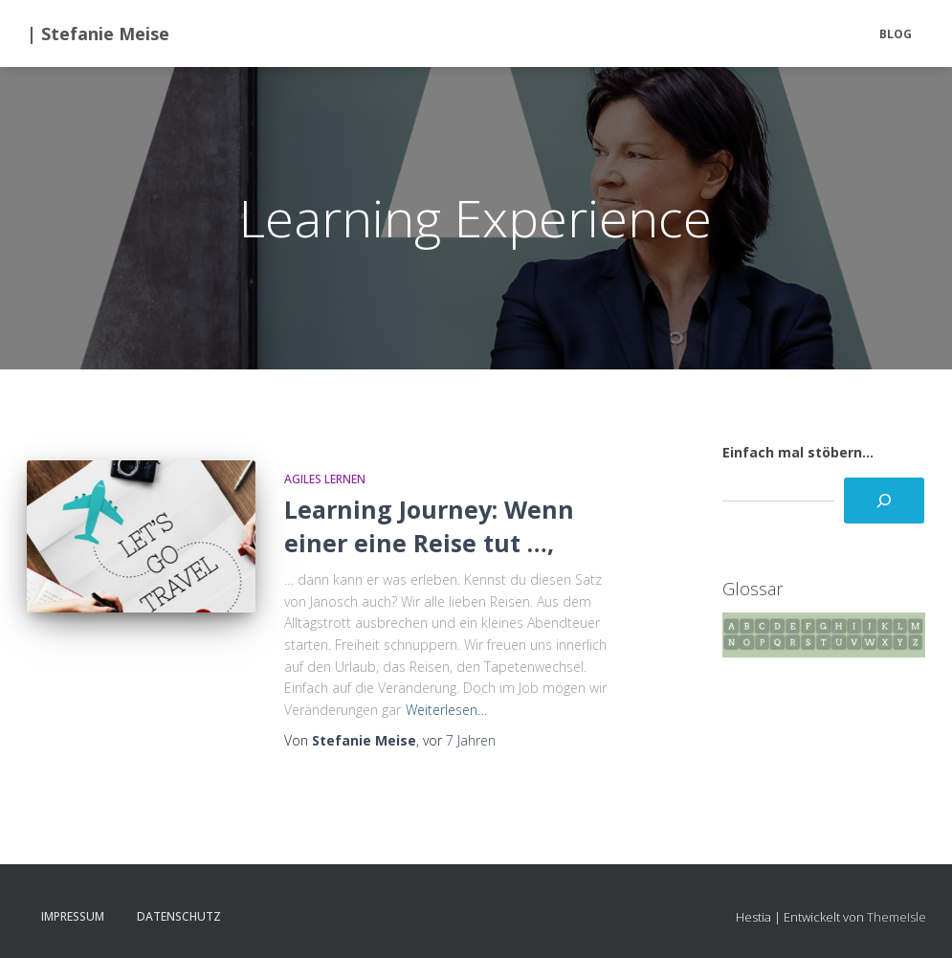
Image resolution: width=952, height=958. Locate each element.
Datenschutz (179, 916)
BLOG (895, 34)
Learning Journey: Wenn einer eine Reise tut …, (429, 526)
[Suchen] (884, 501)
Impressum (72, 916)
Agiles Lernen (324, 479)
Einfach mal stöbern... (798, 452)
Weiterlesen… (446, 710)
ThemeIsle (896, 916)
